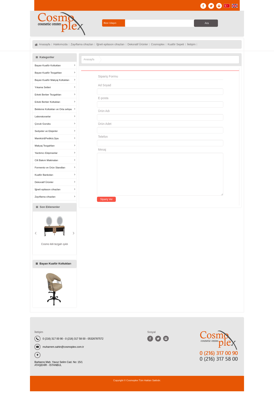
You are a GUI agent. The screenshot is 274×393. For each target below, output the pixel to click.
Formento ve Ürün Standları (50, 169)
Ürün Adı (104, 112)
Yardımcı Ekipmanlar (46, 154)
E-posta (121, 100)
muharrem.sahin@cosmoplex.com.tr (63, 348)
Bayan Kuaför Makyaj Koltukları (52, 81)
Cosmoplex (175, 45)
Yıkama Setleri (43, 89)
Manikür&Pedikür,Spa (47, 140)
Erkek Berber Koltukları (47, 103)
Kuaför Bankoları (44, 176)
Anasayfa (45, 45)
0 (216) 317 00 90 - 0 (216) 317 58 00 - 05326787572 (73, 340)
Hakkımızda (63, 45)
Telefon (103, 138)
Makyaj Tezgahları (45, 147)
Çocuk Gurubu (43, 125)
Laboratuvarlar (43, 118)
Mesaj (102, 151)
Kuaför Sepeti (196, 45)
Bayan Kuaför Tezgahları (48, 74)
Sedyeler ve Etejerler (46, 132)
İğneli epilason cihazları (121, 45)
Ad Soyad (104, 87)
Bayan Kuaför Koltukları (48, 67)
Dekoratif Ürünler (152, 45)
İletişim (214, 45)
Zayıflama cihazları (88, 45)
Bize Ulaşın (110, 22)
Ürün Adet (104, 125)
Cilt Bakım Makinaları (46, 161)
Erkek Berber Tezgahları (48, 96)
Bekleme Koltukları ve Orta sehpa (53, 110)
